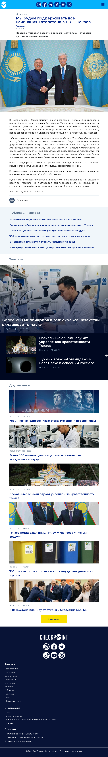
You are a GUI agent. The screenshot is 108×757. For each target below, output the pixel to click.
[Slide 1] (40, 376)
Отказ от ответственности (18, 741)
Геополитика (11, 669)
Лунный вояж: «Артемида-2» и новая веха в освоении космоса (66, 361)
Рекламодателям (13, 716)
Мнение (9, 687)
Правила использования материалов (24, 737)
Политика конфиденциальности (21, 734)
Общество (10, 690)
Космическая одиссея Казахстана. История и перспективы (45, 219)
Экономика (11, 676)
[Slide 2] (67, 376)
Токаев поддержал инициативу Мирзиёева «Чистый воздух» (47, 230)
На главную (54, 619)
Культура (9, 694)
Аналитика (10, 679)
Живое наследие (13, 701)
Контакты (9, 723)
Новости (21, 14)
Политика (10, 672)
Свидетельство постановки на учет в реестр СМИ (30, 719)
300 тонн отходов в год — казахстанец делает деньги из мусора (49, 236)
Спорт (8, 697)
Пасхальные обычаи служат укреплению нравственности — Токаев (51, 225)
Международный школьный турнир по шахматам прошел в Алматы (51, 247)
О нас (8, 712)
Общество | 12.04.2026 (15, 328)
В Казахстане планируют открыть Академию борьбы (42, 241)
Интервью (10, 683)
